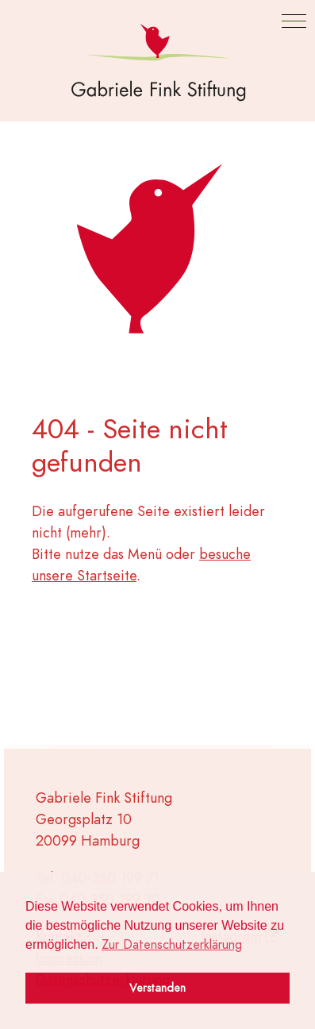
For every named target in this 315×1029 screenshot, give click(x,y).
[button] (294, 21)
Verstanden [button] (157, 988)
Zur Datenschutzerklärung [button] (172, 945)
